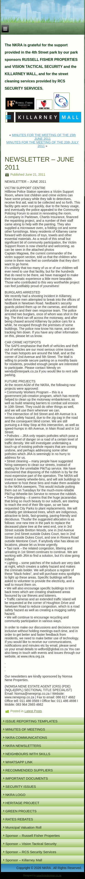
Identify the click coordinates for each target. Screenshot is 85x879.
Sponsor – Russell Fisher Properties (32, 835)
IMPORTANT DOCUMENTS (26, 778)
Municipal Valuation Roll (23, 827)
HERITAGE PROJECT (22, 803)
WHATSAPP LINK (19, 762)
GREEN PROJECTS (21, 811)
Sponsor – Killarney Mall (23, 860)
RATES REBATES (19, 819)
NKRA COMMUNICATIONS (26, 737)
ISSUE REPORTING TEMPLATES (31, 721)
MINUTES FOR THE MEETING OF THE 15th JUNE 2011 (44, 136)
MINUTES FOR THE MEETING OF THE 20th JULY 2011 (42, 144)
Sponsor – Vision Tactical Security (30, 844)
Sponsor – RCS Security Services (30, 852)
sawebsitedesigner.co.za (48, 875)
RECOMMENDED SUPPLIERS (29, 770)
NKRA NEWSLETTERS (23, 746)
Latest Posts (33, 711)
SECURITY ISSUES (20, 786)
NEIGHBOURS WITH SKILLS (27, 754)
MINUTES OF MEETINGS (25, 729)
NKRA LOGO (15, 795)
